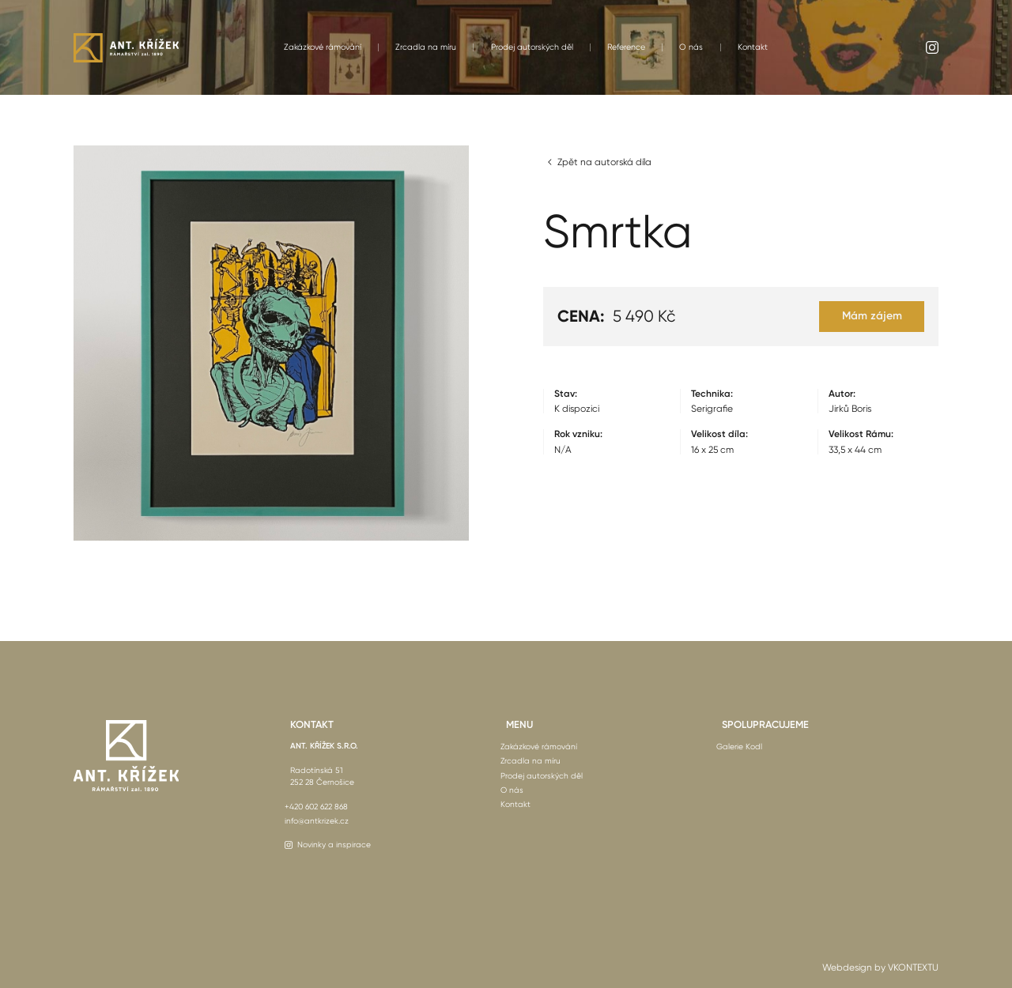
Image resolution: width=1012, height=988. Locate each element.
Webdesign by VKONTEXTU (880, 967)
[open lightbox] (271, 343)
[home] (126, 47)
